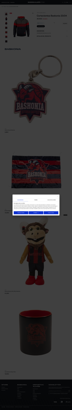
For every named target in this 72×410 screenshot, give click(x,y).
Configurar (36, 212)
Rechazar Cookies (21, 212)
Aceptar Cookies (51, 212)
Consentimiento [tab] (20, 199)
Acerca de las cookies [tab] (52, 199)
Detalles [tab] (36, 199)
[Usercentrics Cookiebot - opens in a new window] (53, 196)
